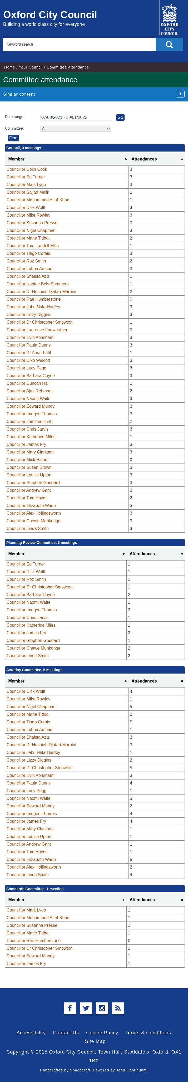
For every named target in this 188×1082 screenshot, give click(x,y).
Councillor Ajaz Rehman (29, 391)
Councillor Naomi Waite (29, 398)
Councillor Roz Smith (26, 261)
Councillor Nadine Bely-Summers (38, 284)
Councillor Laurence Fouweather (37, 330)
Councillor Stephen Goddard (33, 482)
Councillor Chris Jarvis (27, 429)
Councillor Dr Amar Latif (29, 352)
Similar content (19, 94)
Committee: (14, 128)
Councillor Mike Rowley (28, 215)
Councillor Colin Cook (27, 169)
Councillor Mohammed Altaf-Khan (38, 200)
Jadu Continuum (131, 1070)
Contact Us (66, 1032)
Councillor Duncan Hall (28, 383)
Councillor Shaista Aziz (28, 276)
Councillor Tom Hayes (27, 498)
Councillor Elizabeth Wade (31, 505)
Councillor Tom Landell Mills (33, 245)
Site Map (95, 1041)
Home (9, 67)
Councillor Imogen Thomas (32, 414)
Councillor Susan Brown (29, 467)
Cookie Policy (102, 1032)
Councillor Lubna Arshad (29, 268)
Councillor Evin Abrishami (30, 337)
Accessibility (31, 1032)
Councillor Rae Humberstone (34, 299)
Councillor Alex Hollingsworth (34, 513)
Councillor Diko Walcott (28, 360)
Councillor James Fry (26, 444)
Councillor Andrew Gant (29, 490)
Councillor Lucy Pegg (26, 368)
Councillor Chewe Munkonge (34, 521)
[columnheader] (66, 159)
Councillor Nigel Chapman (31, 230)
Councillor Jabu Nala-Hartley (33, 307)
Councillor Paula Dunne (29, 345)
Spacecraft (80, 1070)
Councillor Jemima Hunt (29, 421)
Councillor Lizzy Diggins (29, 314)
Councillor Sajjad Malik (28, 192)
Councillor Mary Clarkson (30, 452)
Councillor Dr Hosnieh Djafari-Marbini (41, 291)
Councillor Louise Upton (29, 475)
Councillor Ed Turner (26, 177)
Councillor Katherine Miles (31, 437)
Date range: (14, 117)
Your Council (31, 67)
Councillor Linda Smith (28, 528)
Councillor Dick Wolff (26, 207)
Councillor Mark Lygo (26, 184)
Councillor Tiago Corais (28, 253)
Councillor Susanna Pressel (32, 223)
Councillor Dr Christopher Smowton (40, 322)
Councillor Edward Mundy (31, 406)
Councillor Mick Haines (28, 459)
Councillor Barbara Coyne (31, 375)
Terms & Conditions (148, 1032)
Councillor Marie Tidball (28, 238)
